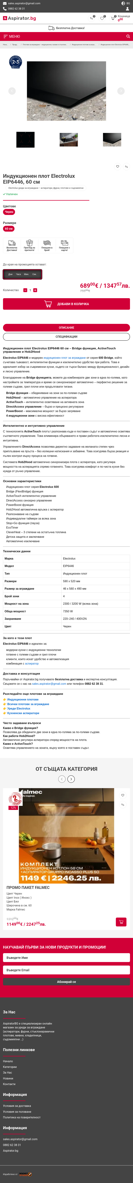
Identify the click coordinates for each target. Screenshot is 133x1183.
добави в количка (66, 304)
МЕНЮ (11, 36)
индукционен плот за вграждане (65, 357)
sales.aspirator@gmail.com (21, 3)
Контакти (9, 1084)
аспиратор (32, 663)
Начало (5, 45)
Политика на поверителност (22, 1117)
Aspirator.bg (10, 1150)
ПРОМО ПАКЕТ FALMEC (28, 887)
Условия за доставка (17, 1106)
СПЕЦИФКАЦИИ (66, 336)
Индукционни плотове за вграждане (85, 45)
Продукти (15, 45)
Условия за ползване (17, 1111)
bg (126, 3)
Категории (10, 1067)
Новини (8, 1078)
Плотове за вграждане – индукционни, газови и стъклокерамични (48, 45)
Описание (66, 327)
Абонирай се (66, 982)
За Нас (7, 1072)
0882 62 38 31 (14, 9)
